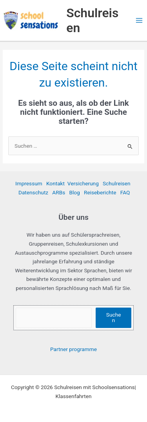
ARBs (58, 192)
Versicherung (83, 183)
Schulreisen (117, 183)
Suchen (113, 317)
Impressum (28, 183)
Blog (74, 192)
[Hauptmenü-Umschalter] (139, 21)
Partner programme (73, 349)
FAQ (125, 192)
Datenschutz (33, 192)
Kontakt (55, 183)
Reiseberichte (100, 192)
